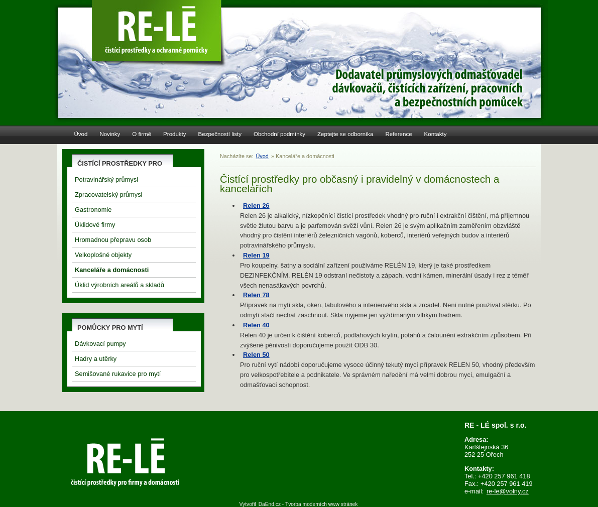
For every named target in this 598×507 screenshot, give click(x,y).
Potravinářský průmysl (106, 179)
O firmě (141, 134)
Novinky (109, 134)
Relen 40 (256, 325)
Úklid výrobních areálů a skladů (119, 285)
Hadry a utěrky (95, 358)
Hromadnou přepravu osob (113, 239)
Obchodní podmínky (279, 134)
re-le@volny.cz (508, 491)
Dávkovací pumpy (100, 343)
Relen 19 (256, 255)
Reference (398, 134)
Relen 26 (256, 205)
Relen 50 (256, 354)
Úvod (81, 134)
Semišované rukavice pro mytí (118, 373)
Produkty (174, 134)
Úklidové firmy (95, 224)
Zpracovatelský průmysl (108, 194)
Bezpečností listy (220, 134)
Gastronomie (93, 209)
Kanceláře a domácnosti (112, 270)
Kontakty (435, 134)
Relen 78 (256, 295)
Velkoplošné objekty (103, 255)
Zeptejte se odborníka (345, 134)
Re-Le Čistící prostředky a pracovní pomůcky (158, 30)
